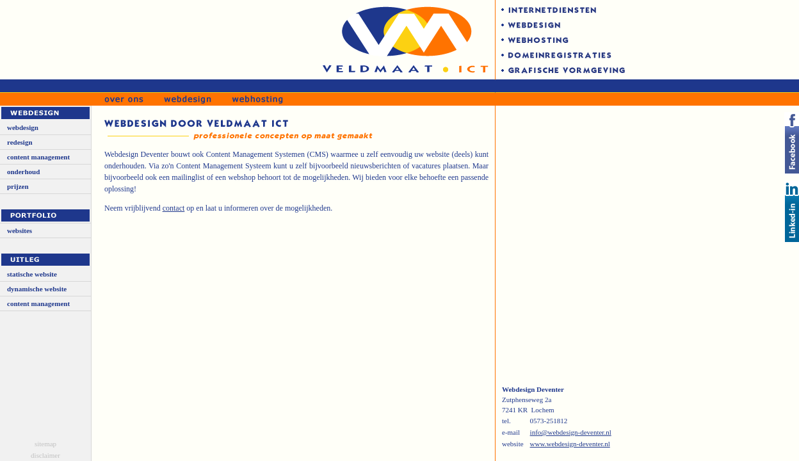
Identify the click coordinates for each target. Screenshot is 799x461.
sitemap (45, 444)
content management (38, 157)
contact (174, 208)
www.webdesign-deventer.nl (570, 444)
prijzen (18, 186)
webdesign (22, 127)
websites (19, 230)
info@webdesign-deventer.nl (570, 432)
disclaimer (45, 455)
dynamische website (37, 289)
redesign (20, 142)
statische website (32, 274)
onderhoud (23, 171)
